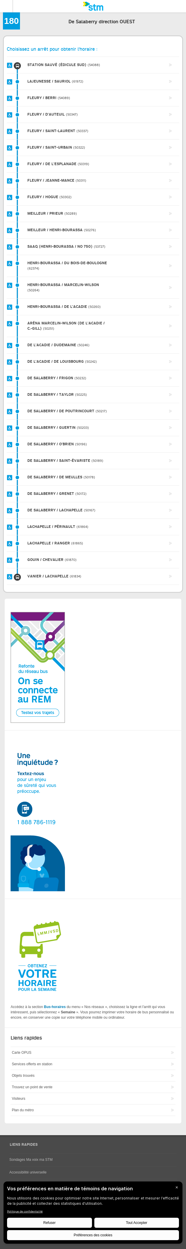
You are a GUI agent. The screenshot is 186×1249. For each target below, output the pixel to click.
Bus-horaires (55, 1007)
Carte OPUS (21, 1053)
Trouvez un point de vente (32, 1087)
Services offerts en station (32, 1064)
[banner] (93, 6)
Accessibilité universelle (28, 1172)
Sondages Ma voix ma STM (31, 1160)
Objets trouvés (23, 1076)
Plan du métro (23, 1110)
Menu (6, 6)
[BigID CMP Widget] (93, 1214)
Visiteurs (18, 1099)
